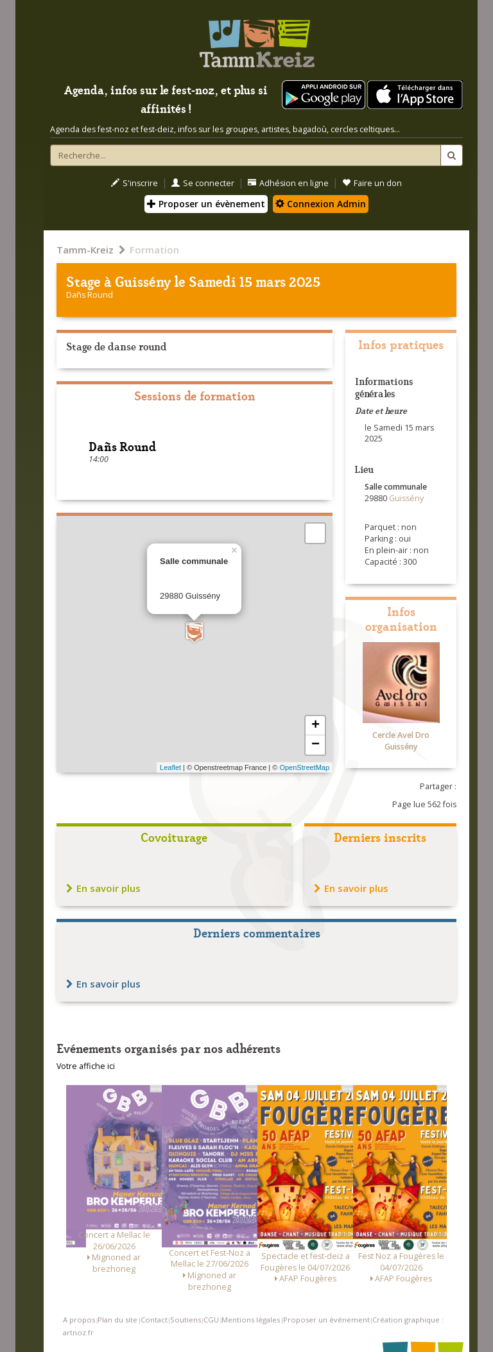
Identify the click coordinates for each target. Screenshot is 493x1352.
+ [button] (315, 725)
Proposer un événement (326, 1319)
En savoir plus (103, 888)
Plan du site (117, 1319)
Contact (154, 1319)
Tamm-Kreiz (85, 249)
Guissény (143, 281)
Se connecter (202, 183)
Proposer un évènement (206, 204)
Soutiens (185, 1319)
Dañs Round (89, 294)
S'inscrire (134, 183)
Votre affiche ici (85, 1066)
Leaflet (170, 767)
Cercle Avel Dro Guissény (400, 741)
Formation (154, 249)
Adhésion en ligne (288, 183)
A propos (79, 1319)
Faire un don (372, 183)
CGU (211, 1319)
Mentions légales (250, 1319)
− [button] (315, 745)
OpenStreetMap (304, 767)
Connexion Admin (320, 204)
